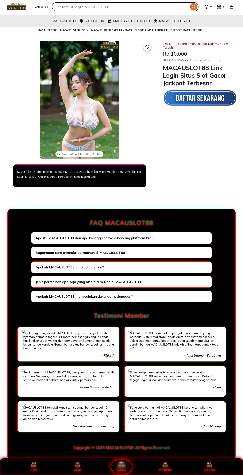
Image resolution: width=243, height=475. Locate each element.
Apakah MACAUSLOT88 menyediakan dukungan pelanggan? (84, 296)
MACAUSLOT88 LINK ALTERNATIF (146, 30)
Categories (39, 7)
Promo (34, 466)
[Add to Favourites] (147, 47)
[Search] (194, 6)
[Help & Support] (208, 6)
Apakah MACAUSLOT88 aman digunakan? (70, 267)
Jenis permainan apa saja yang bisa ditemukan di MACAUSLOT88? (89, 282)
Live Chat (209, 466)
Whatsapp (165, 466)
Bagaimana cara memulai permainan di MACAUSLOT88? (81, 252)
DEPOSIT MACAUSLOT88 (186, 30)
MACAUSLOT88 (47, 30)
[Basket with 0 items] (231, 6)
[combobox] (120, 6)
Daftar (121, 467)
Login (77, 466)
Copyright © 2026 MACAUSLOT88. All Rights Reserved (121, 447)
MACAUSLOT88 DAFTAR (106, 30)
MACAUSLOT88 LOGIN (74, 30)
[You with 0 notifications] (220, 6)
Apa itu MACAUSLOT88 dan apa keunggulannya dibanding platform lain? (94, 238)
